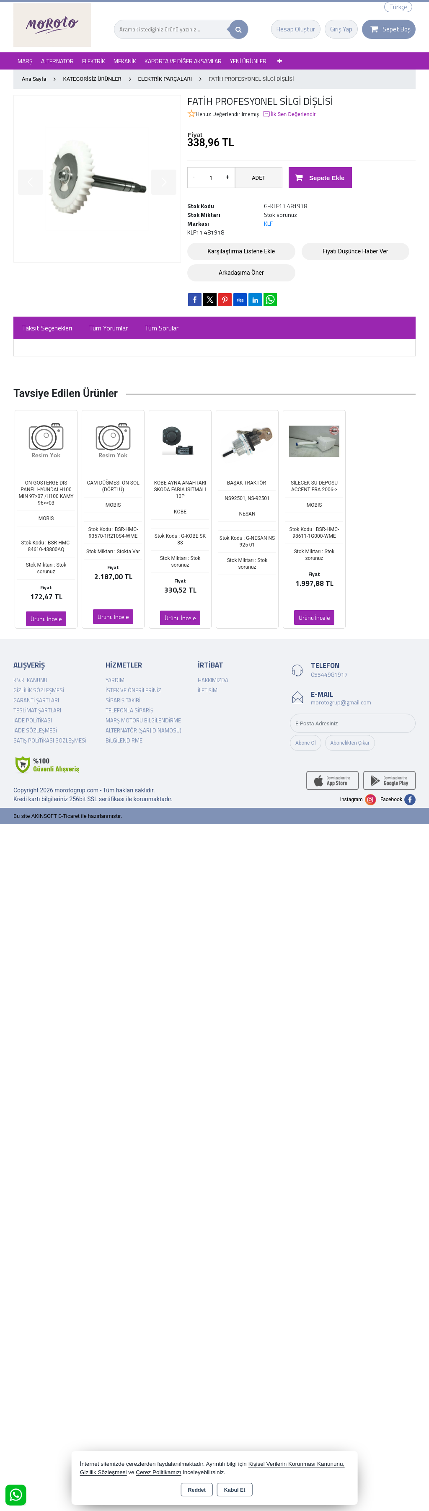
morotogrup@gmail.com (341, 702)
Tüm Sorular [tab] (161, 328)
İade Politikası (32, 720)
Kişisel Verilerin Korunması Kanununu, (296, 1464)
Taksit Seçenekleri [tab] (47, 328)
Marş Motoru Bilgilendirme (143, 720)
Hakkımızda (213, 680)
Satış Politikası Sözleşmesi (49, 740)
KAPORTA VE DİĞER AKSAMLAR (183, 61)
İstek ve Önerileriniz (133, 690)
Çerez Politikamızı (158, 1472)
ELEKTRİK (93, 61)
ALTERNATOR (57, 61)
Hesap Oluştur (296, 29)
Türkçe (398, 7)
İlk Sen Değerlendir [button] (289, 114)
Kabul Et (235, 1490)
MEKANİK (125, 61)
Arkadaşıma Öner (241, 272)
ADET (258, 178)
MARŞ (25, 61)
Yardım (115, 680)
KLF (268, 223)
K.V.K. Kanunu (30, 680)
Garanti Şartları (36, 700)
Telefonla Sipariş (129, 710)
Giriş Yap (341, 29)
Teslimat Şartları (37, 710)
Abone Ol (305, 743)
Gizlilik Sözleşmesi (38, 690)
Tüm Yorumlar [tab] (108, 328)
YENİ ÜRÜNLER (248, 61)
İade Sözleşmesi (35, 730)
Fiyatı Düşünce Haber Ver (355, 251)
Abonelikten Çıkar (350, 743)
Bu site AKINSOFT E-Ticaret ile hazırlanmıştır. (67, 816)
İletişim (207, 690)
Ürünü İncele (46, 618)
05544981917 (329, 674)
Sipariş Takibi (123, 700)
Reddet (196, 1490)
